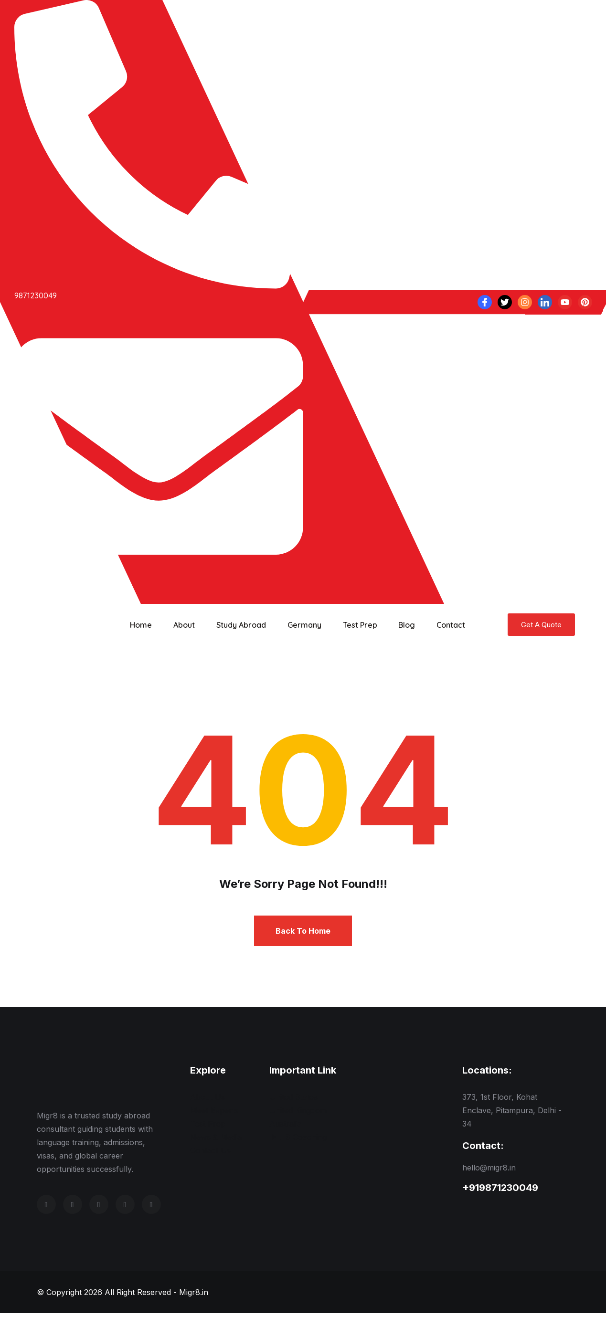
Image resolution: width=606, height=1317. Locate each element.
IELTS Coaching (298, 1141)
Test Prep (349, 625)
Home (140, 625)
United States (293, 1101)
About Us (207, 1101)
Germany (296, 625)
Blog (394, 625)
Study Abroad (235, 625)
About (180, 625)
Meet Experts (214, 1114)
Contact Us (210, 1154)
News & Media (216, 1141)
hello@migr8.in (489, 1171)
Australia (285, 1127)
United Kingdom (298, 1114)
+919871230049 (500, 1191)
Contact (436, 625)
